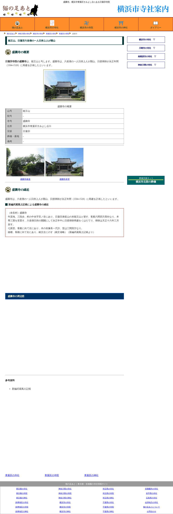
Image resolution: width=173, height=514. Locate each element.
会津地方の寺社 (151, 502)
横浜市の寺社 (52, 24)
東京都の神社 (21, 498)
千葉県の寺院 (108, 507)
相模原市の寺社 (145, 56)
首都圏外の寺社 (151, 489)
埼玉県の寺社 (108, 489)
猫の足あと (17, 24)
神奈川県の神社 (65, 498)
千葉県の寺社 (108, 502)
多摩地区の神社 (21, 511)
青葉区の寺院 (64, 34)
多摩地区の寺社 (21, 502)
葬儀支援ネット (146, 178)
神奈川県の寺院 (65, 493)
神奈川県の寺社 (24, 34)
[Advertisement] (64, 266)
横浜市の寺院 (86, 24)
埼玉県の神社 (108, 498)
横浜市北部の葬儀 (146, 181)
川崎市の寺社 (145, 48)
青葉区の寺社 (51, 34)
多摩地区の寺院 (21, 507)
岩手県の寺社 (151, 493)
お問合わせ (151, 511)
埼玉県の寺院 (108, 493)
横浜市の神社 (121, 24)
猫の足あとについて (151, 507)
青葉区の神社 (91, 475)
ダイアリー (155, 24)
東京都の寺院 (21, 493)
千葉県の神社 (108, 511)
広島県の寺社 (151, 498)
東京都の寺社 (21, 489)
